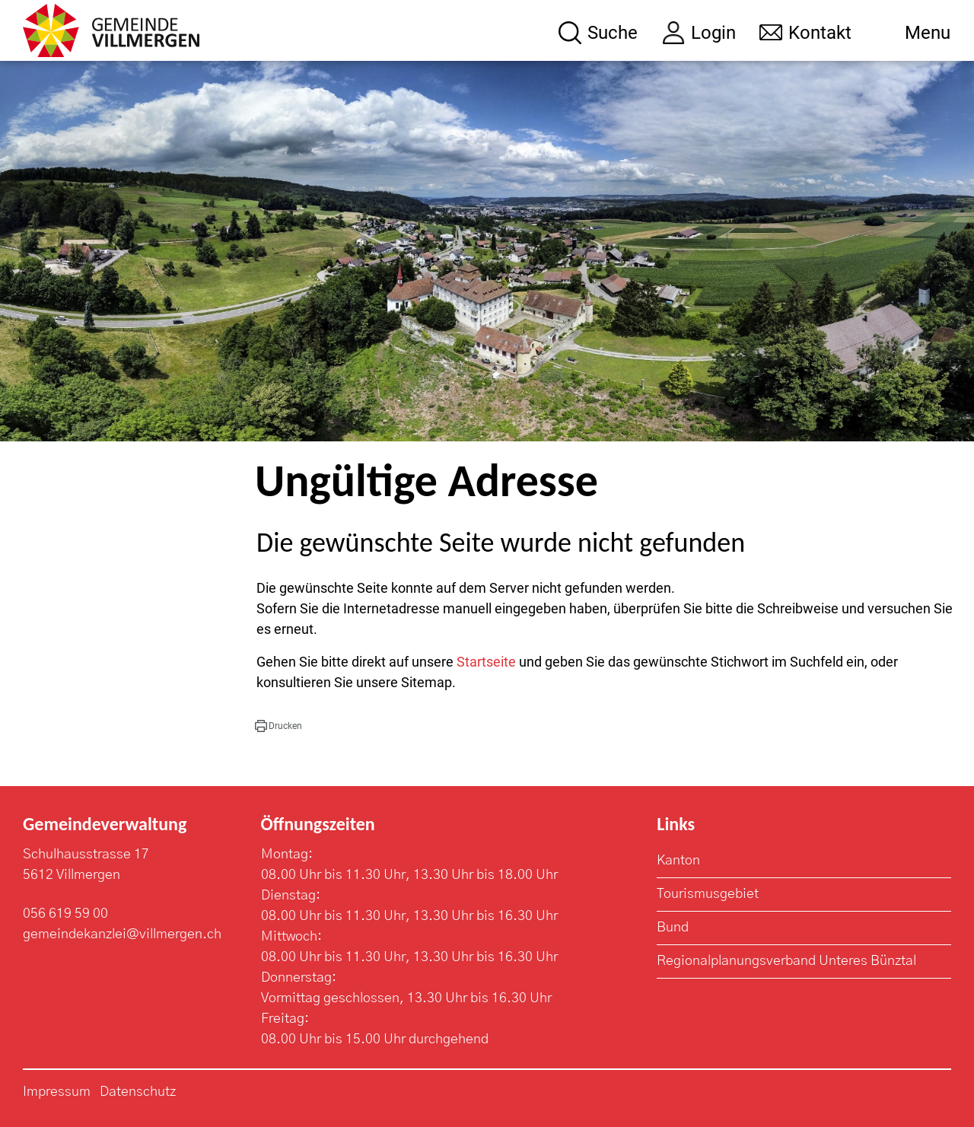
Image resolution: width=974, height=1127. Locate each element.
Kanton (678, 861)
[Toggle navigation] (913, 32)
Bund (673, 927)
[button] (278, 726)
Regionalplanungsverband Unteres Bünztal (786, 961)
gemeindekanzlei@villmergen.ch (122, 934)
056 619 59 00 (65, 914)
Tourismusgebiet (708, 894)
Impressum (57, 1092)
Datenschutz (138, 1092)
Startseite (486, 662)
